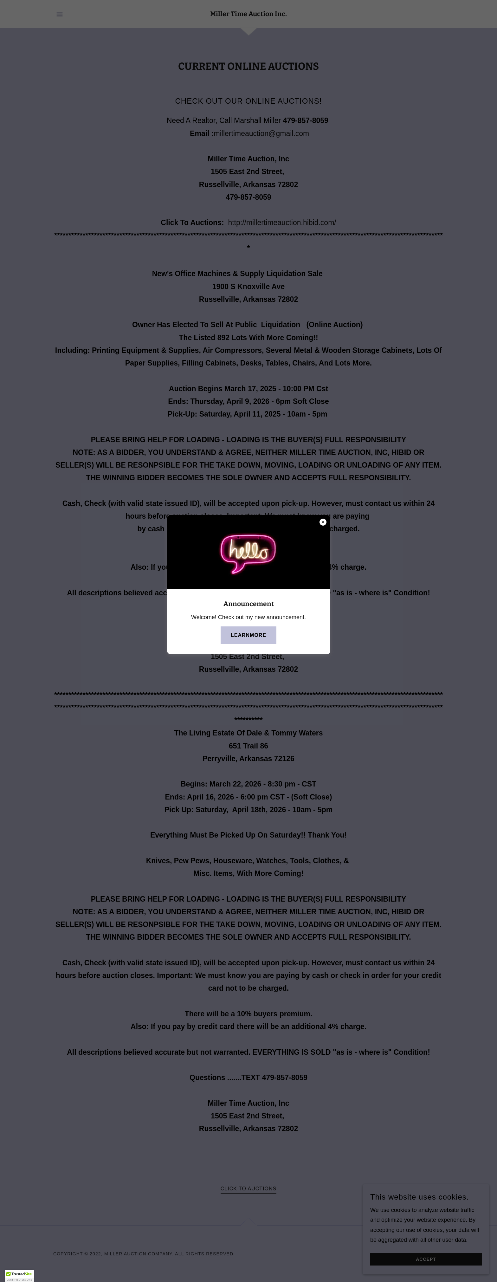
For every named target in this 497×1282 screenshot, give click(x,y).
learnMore (248, 635)
